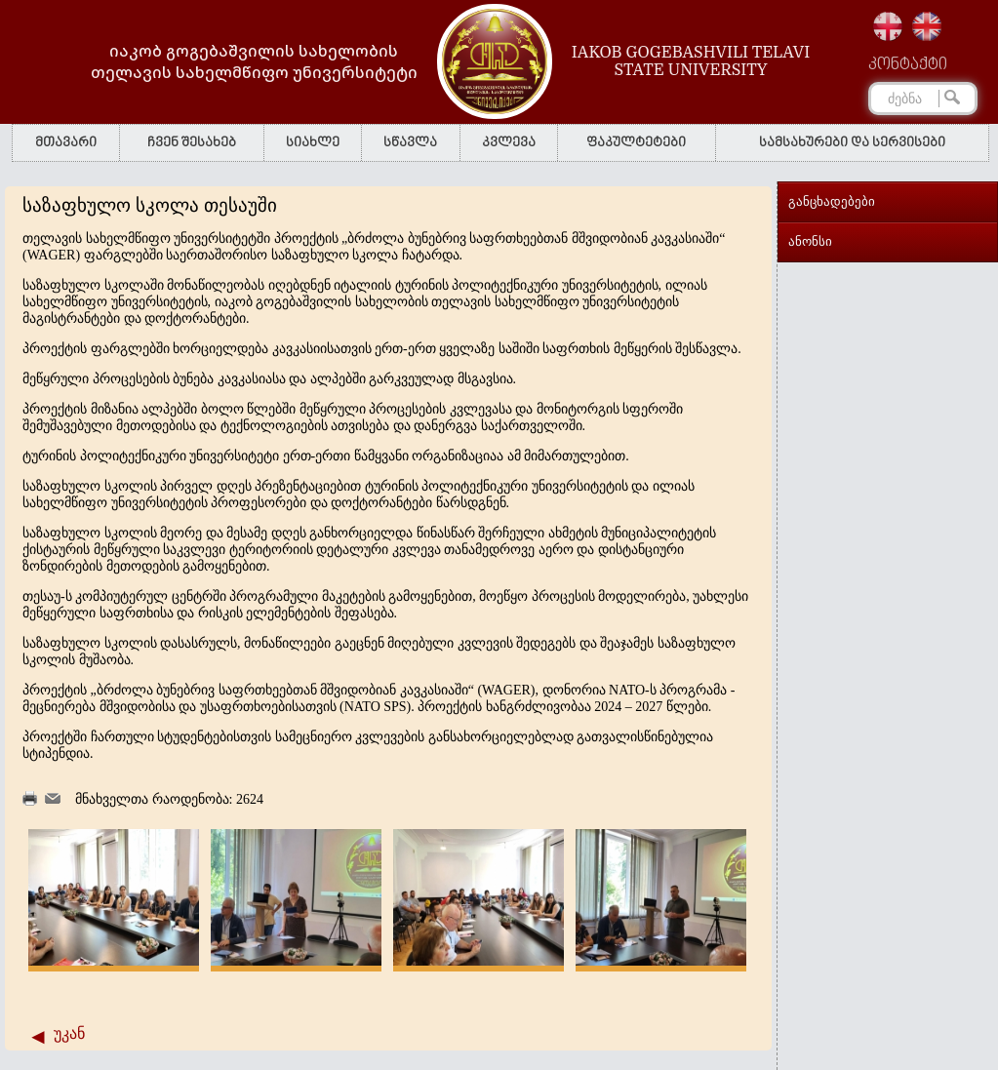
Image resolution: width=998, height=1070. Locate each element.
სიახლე (312, 143)
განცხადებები (831, 201)
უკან (69, 1033)
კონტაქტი (907, 65)
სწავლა (410, 143)
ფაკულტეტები (636, 143)
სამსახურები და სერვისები (852, 143)
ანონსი (810, 241)
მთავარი (66, 143)
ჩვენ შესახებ (191, 143)
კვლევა (509, 143)
